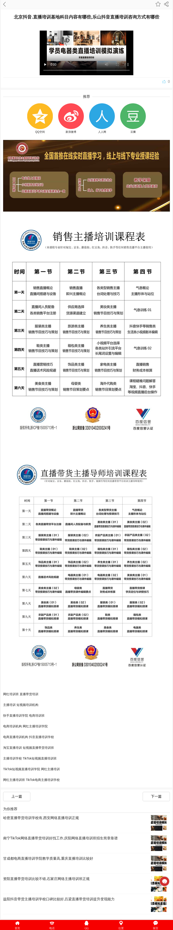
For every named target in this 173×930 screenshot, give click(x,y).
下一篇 (156, 796)
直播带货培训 (29, 694)
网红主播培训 (50, 769)
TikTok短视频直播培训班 (40, 758)
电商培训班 (37, 715)
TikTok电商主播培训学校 (43, 780)
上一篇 (16, 796)
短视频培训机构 (27, 705)
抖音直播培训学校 (41, 737)
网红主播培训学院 (35, 726)
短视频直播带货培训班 (38, 747)
